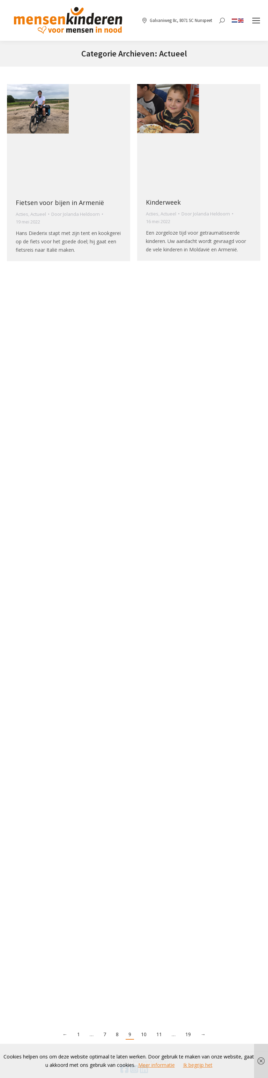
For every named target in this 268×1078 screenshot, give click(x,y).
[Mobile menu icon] (256, 20)
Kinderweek (163, 202)
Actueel (38, 214)
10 (144, 1034)
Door (75, 214)
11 (159, 1034)
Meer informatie (156, 1065)
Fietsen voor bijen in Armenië (60, 202)
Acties (22, 214)
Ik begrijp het (198, 1065)
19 (188, 1034)
